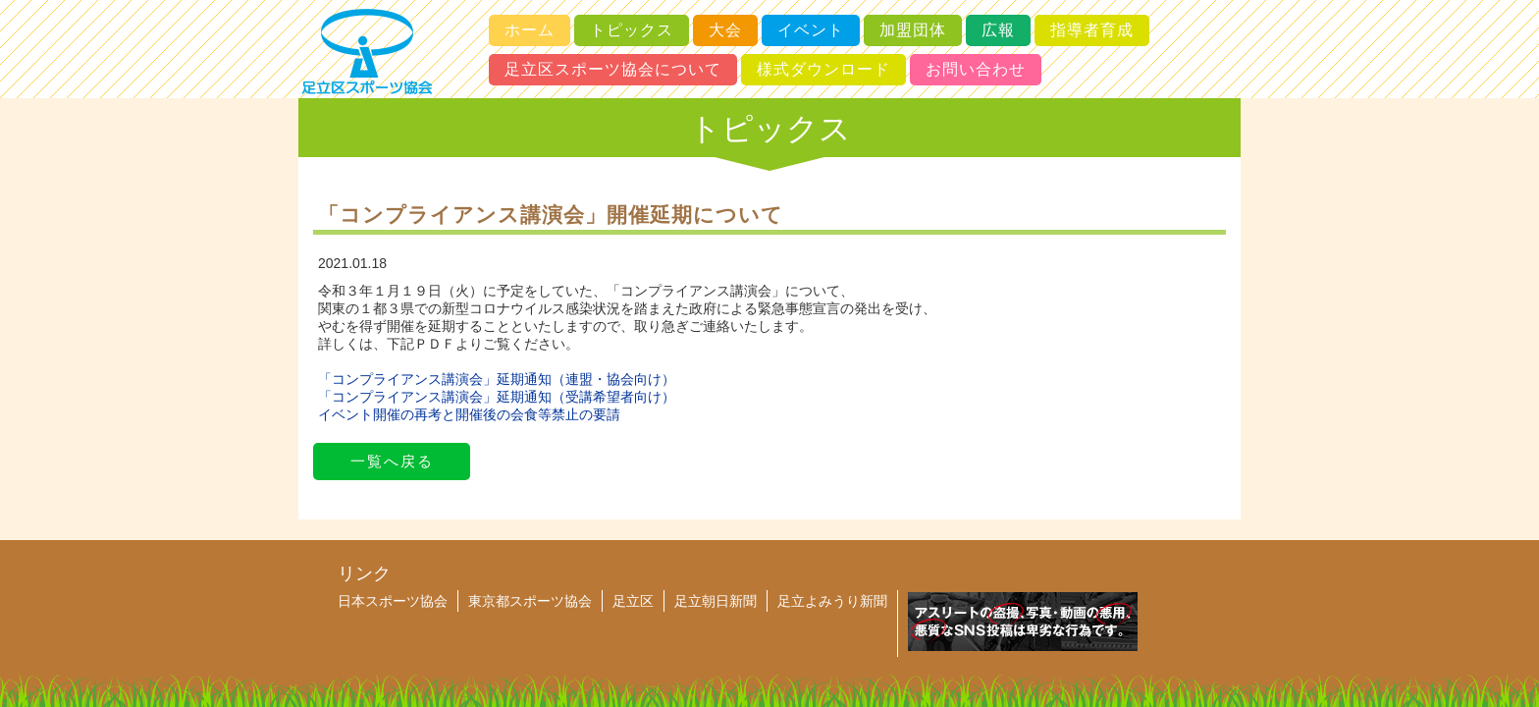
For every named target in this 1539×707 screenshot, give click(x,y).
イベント (810, 30)
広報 (998, 30)
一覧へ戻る (392, 461)
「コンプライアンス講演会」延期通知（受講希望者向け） (496, 397)
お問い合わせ (976, 69)
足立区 (633, 601)
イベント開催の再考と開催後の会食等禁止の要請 (469, 414)
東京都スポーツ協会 (530, 601)
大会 (725, 30)
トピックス (631, 30)
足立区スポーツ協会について (612, 69)
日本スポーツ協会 (393, 601)
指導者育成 (1092, 30)
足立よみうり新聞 (832, 601)
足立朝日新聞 (715, 601)
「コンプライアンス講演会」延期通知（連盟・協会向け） (496, 379)
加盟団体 (912, 30)
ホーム (529, 30)
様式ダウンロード (823, 69)
